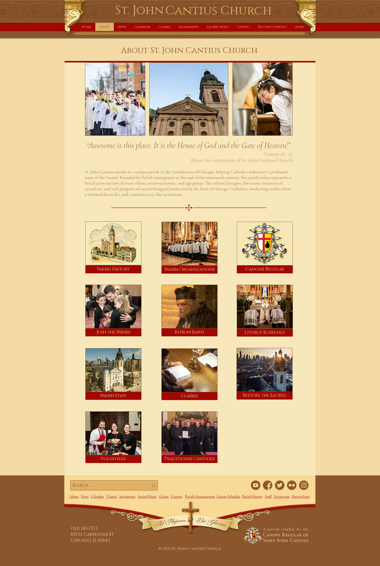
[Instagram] (304, 485)
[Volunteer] (113, 459)
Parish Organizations (200, 496)
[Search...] (107, 485)
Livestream (282, 496)
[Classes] (189, 396)
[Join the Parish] (113, 332)
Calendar (97, 496)
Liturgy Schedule (228, 496)
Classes (111, 496)
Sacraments (127, 496)
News (85, 496)
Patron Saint (301, 496)
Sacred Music (147, 496)
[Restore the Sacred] (265, 395)
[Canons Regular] (265, 269)
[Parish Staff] (113, 396)
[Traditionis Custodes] (189, 459)
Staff (268, 496)
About (74, 496)
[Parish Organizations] (189, 269)
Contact (177, 496)
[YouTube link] (255, 485)
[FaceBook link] (267, 485)
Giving (164, 496)
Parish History (252, 496)
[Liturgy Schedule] (265, 332)
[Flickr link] (291, 485)
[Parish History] (113, 269)
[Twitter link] (279, 485)
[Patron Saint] (189, 332)
